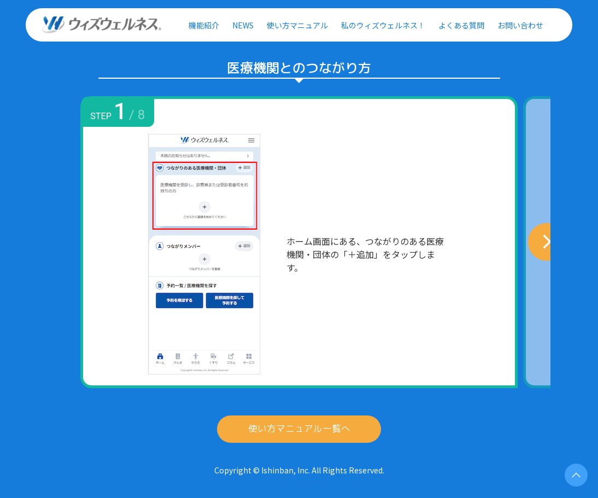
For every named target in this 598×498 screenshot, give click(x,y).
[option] (299, 242)
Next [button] (517, 242)
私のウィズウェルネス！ (383, 25)
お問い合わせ (520, 25)
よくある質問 (461, 25)
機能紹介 (204, 25)
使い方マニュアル (297, 25)
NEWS (243, 25)
